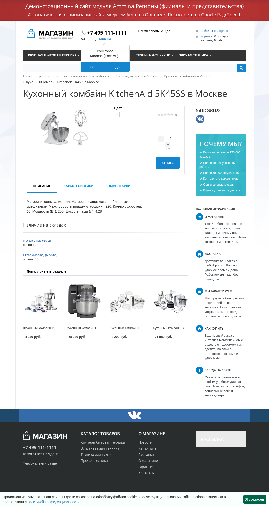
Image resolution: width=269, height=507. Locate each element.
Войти (205, 31)
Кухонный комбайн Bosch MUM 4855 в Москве (144, 328)
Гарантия (146, 466)
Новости (145, 442)
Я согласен (254, 499)
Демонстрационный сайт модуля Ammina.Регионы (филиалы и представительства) (134, 6)
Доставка (146, 454)
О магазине (148, 460)
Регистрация (220, 31)
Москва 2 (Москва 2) (37, 240)
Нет (93, 67)
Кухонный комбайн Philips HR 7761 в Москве (56, 328)
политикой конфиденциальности (54, 502)
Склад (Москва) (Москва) (40, 255)
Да (117, 67)
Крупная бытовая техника (103, 442)
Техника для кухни (96, 454)
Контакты (146, 472)
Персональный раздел (41, 463)
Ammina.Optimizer (146, 15)
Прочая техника (94, 460)
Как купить (147, 448)
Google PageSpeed (220, 15)
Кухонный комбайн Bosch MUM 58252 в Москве (188, 328)
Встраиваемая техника (100, 448)
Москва (105, 39)
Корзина (206, 36)
